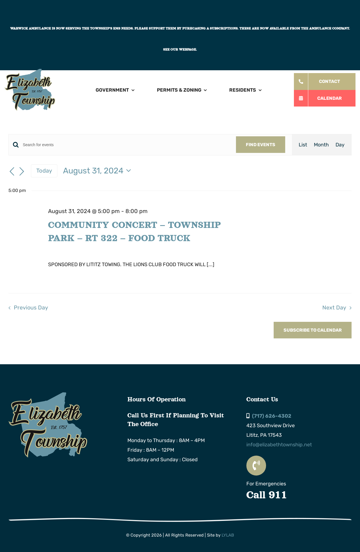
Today (44, 170)
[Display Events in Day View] (340, 144)
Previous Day (31, 307)
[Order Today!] (325, 81)
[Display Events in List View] (303, 144)
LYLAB (228, 535)
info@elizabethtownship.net (279, 445)
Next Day (334, 307)
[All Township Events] (325, 98)
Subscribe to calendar (313, 330)
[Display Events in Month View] (321, 144)
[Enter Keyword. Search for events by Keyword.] (126, 145)
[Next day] (22, 171)
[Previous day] (11, 171)
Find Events (260, 144)
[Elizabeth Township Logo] (47, 395)
